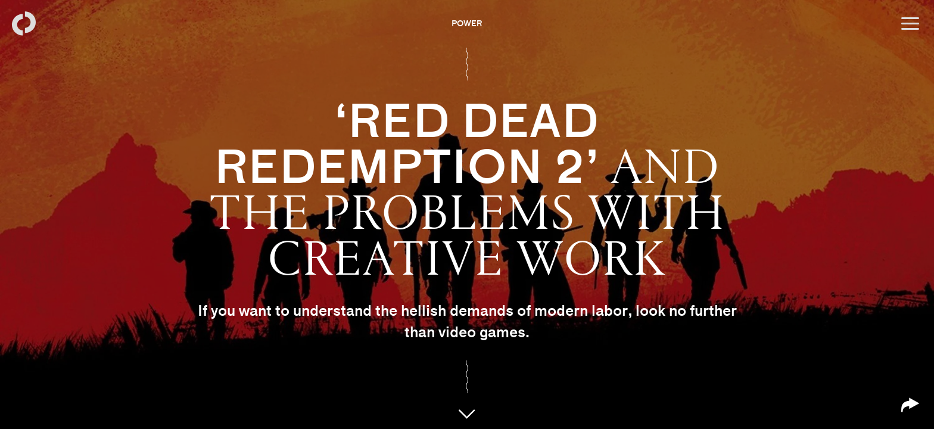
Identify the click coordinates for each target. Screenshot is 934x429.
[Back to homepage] (24, 24)
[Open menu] (910, 24)
